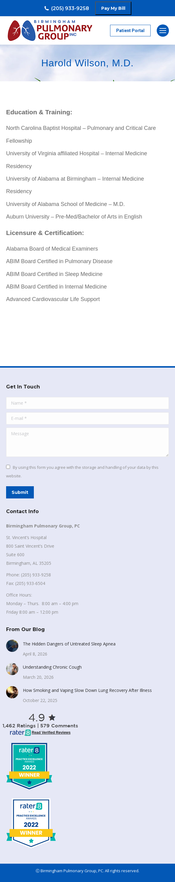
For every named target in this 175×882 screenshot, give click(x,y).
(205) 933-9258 (66, 8)
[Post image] (12, 646)
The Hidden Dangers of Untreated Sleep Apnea (69, 644)
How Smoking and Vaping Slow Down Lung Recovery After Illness (87, 690)
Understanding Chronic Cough (52, 667)
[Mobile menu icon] (163, 30)
